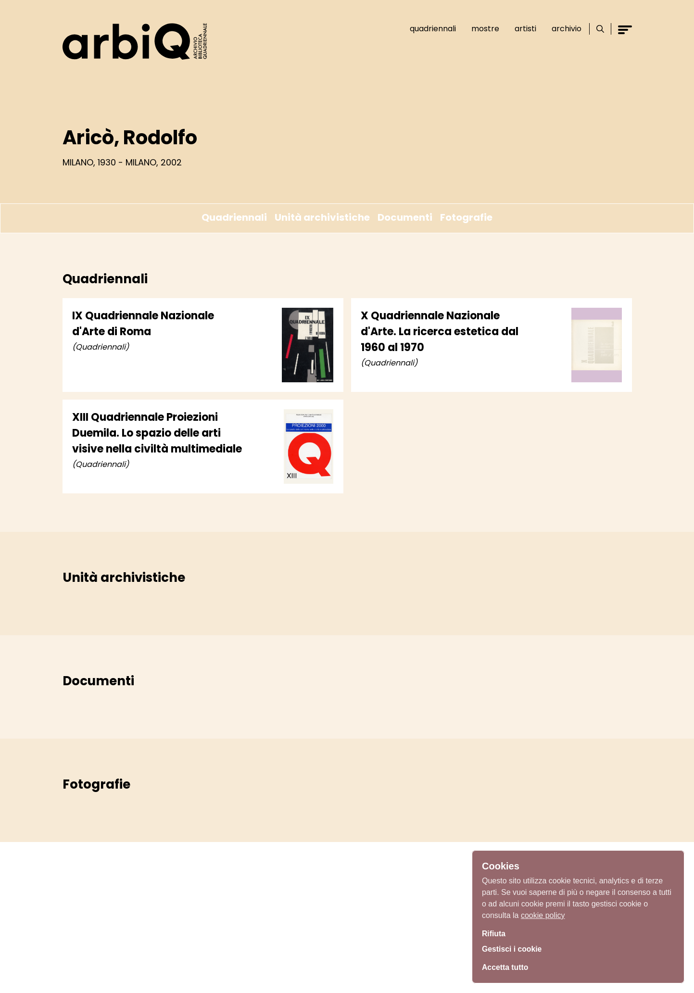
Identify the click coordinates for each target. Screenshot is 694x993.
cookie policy (543, 912)
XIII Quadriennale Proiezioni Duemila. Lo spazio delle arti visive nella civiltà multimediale (157, 433)
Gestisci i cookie (516, 949)
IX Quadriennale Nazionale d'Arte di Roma (143, 323)
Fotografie (466, 217)
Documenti (405, 217)
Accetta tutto (508, 966)
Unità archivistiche (322, 217)
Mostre (481, 28)
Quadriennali (428, 28)
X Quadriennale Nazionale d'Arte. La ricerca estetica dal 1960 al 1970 (439, 331)
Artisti (521, 28)
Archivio (562, 28)
